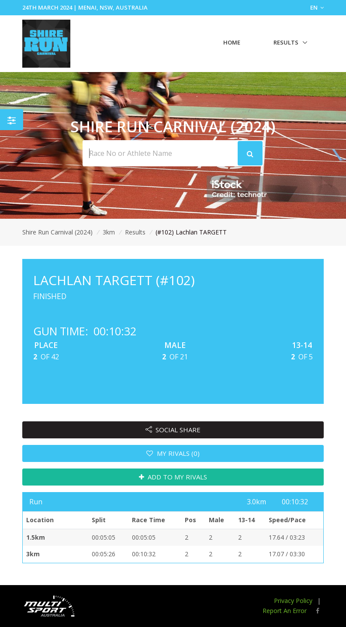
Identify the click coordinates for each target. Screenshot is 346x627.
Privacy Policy (293, 600)
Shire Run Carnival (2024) (57, 232)
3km (109, 232)
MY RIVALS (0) (173, 453)
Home (231, 42)
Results (285, 42)
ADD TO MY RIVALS (173, 476)
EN (317, 7)
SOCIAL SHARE (173, 429)
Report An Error (285, 610)
